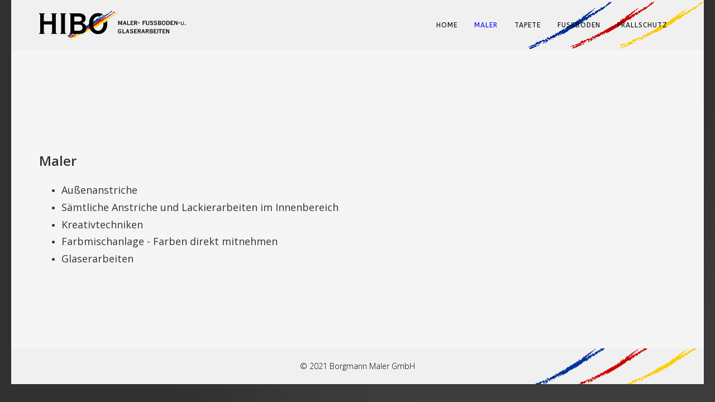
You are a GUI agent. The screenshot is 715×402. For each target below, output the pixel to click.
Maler (486, 25)
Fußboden (578, 25)
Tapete (527, 25)
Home (446, 25)
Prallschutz (642, 25)
